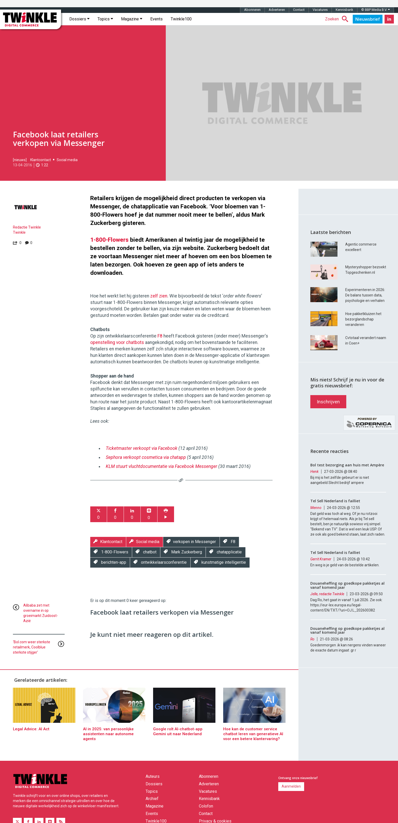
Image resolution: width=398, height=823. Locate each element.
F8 (159, 336)
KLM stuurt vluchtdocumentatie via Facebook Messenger (161, 466)
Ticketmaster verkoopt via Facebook (141, 448)
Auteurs (153, 776)
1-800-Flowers (109, 239)
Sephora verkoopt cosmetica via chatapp (146, 457)
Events (156, 19)
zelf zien (158, 296)
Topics (105, 19)
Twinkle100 (181, 19)
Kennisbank (344, 10)
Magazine (131, 19)
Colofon (206, 806)
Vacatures (320, 10)
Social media (67, 160)
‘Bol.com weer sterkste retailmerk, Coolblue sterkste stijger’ (31, 647)
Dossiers (79, 19)
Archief (152, 798)
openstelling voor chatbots (117, 342)
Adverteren (277, 10)
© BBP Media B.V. (375, 10)
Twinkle (19, 232)
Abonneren (252, 10)
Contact (299, 10)
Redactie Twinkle (27, 227)
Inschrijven (328, 401)
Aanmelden (291, 786)
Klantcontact (40, 160)
